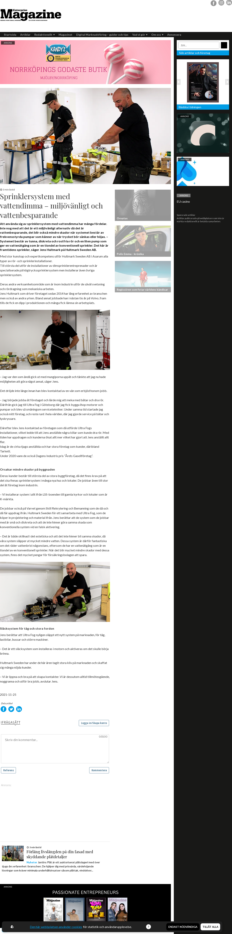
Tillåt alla (210, 926)
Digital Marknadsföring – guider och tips (102, 34)
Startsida (10, 34)
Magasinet (65, 34)
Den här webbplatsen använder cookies (56, 927)
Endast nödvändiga (182, 926)
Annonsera (174, 34)
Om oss (157, 34)
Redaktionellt (44, 34)
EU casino (183, 201)
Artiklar (25, 34)
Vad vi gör (139, 34)
